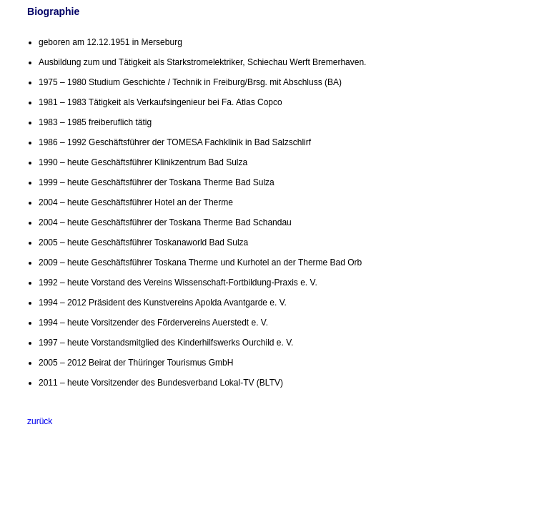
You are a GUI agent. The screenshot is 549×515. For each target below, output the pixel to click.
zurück (39, 421)
